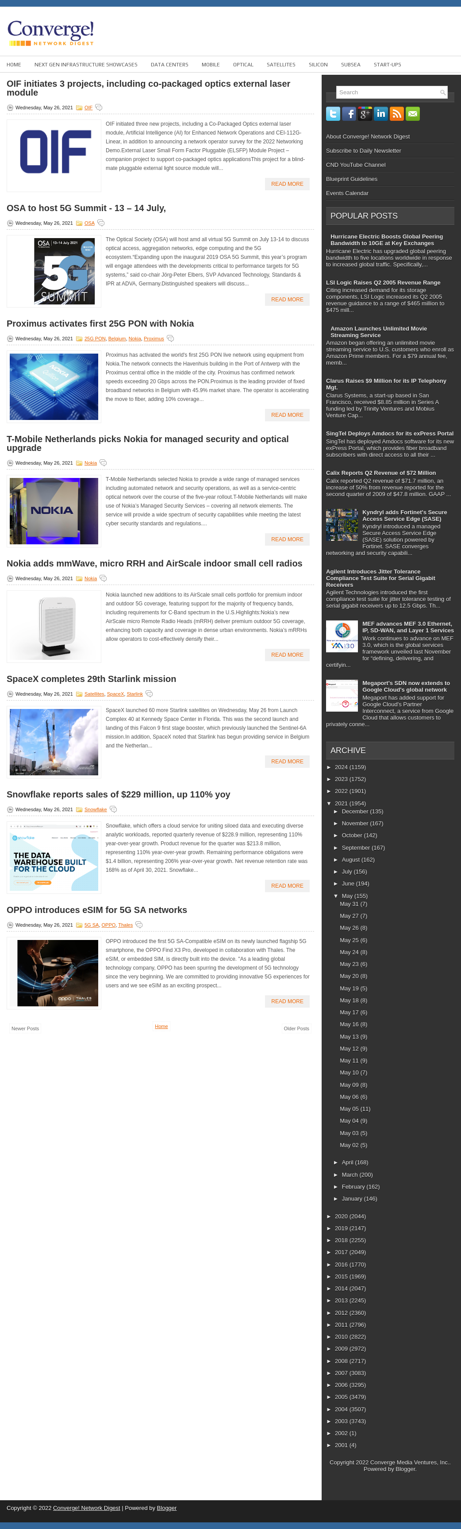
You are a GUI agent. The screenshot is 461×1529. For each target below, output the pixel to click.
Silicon (318, 65)
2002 (342, 1433)
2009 (342, 1348)
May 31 (350, 904)
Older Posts (296, 1028)
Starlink (135, 694)
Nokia (135, 338)
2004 (342, 1409)
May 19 (350, 988)
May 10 (350, 1072)
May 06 (350, 1097)
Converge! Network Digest (86, 1508)
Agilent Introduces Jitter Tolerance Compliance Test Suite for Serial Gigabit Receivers (380, 578)
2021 (342, 803)
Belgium (117, 338)
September (357, 847)
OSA (90, 223)
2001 (342, 1445)
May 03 (350, 1133)
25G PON (95, 338)
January (353, 1198)
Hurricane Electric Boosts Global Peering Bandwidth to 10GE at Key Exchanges (386, 239)
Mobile (211, 65)
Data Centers (169, 65)
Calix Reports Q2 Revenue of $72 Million (381, 473)
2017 (342, 1252)
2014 (342, 1288)
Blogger (405, 1469)
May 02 (350, 1145)
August (351, 859)
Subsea (351, 65)
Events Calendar (347, 193)
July (348, 871)
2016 (342, 1264)
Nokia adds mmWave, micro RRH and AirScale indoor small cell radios (155, 563)
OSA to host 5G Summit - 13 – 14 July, (86, 208)
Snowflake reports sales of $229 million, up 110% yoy (118, 794)
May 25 (350, 940)
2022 (342, 791)
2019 (342, 1228)
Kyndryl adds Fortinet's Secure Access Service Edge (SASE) (404, 515)
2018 (342, 1240)
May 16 (350, 1024)
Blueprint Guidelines (351, 179)
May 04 (350, 1120)
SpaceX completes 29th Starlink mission (91, 678)
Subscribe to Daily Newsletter (363, 150)
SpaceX (115, 694)
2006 (342, 1385)
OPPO (109, 925)
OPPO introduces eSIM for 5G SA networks (97, 909)
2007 (342, 1373)
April (348, 1162)
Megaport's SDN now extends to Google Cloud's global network (406, 686)
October (353, 835)
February (354, 1186)
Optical (243, 65)
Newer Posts (25, 1028)
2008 (342, 1361)
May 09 (350, 1085)
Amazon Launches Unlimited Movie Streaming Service (378, 332)
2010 (342, 1336)
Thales (125, 925)
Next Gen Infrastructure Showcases (86, 65)
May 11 (350, 1060)
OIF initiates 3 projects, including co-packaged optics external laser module (148, 88)
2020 (342, 1216)
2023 (342, 779)
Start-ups (387, 65)
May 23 (350, 964)
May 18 (350, 1000)
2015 (342, 1276)
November (356, 823)
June (349, 883)
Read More (287, 184)
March (351, 1174)
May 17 (350, 1012)
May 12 (350, 1048)
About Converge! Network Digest (368, 136)
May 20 (350, 976)
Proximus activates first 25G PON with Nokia (100, 323)
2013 (342, 1300)
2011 (342, 1324)
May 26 (350, 927)
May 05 (350, 1108)
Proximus (154, 338)
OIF (88, 107)
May (348, 896)
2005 (342, 1397)
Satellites (281, 65)
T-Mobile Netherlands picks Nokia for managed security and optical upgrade (148, 443)
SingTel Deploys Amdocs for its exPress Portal (389, 433)
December (356, 811)
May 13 (350, 1036)
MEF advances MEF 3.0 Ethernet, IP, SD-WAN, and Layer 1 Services (408, 627)
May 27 (350, 916)
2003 (342, 1421)
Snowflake (96, 809)
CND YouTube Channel (356, 165)
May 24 (350, 952)
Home (14, 65)
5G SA (92, 925)
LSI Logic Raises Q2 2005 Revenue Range (383, 282)
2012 (342, 1312)
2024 (342, 767)
